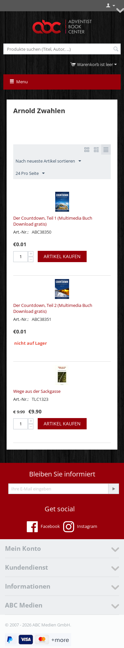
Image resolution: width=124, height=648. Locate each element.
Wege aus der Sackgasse (37, 391)
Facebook (43, 527)
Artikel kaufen (62, 256)
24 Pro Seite (30, 173)
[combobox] (62, 48)
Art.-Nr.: (20, 232)
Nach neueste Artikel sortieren (48, 161)
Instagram (80, 527)
